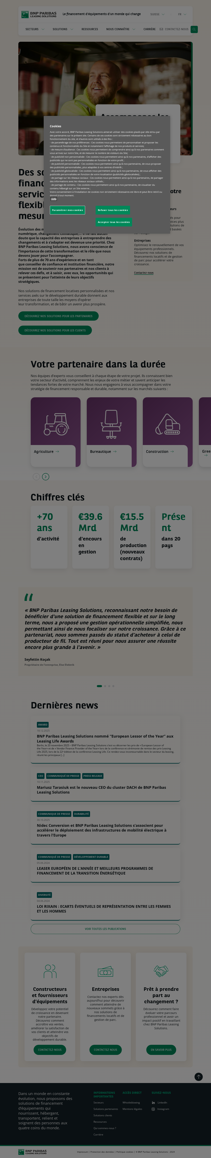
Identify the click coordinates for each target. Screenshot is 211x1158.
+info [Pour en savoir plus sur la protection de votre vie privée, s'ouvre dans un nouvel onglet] (53, 198)
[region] (107, 175)
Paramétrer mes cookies (67, 210)
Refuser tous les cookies (113, 210)
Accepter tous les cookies (114, 222)
